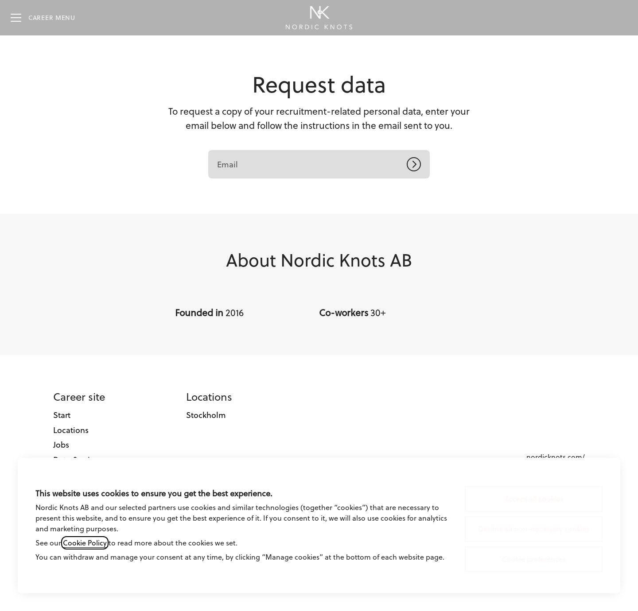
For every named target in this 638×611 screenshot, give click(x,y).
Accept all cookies (534, 499)
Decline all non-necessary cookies (533, 529)
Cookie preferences (534, 559)
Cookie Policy (85, 543)
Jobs (61, 444)
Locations (71, 430)
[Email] (319, 164)
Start (61, 415)
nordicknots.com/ (555, 457)
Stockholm (206, 415)
